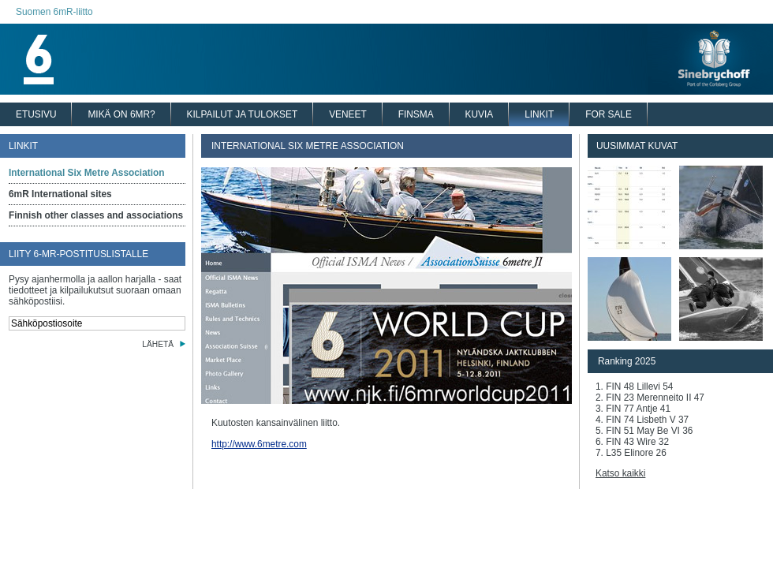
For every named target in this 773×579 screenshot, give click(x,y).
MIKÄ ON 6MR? (121, 114)
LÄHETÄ (158, 344)
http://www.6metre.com (259, 444)
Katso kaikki (620, 473)
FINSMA (416, 114)
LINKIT (539, 114)
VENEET (348, 114)
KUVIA (479, 114)
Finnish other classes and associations (96, 215)
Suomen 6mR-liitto (54, 11)
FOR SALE (608, 114)
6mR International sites (60, 194)
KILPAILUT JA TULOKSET (242, 114)
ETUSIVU (36, 114)
